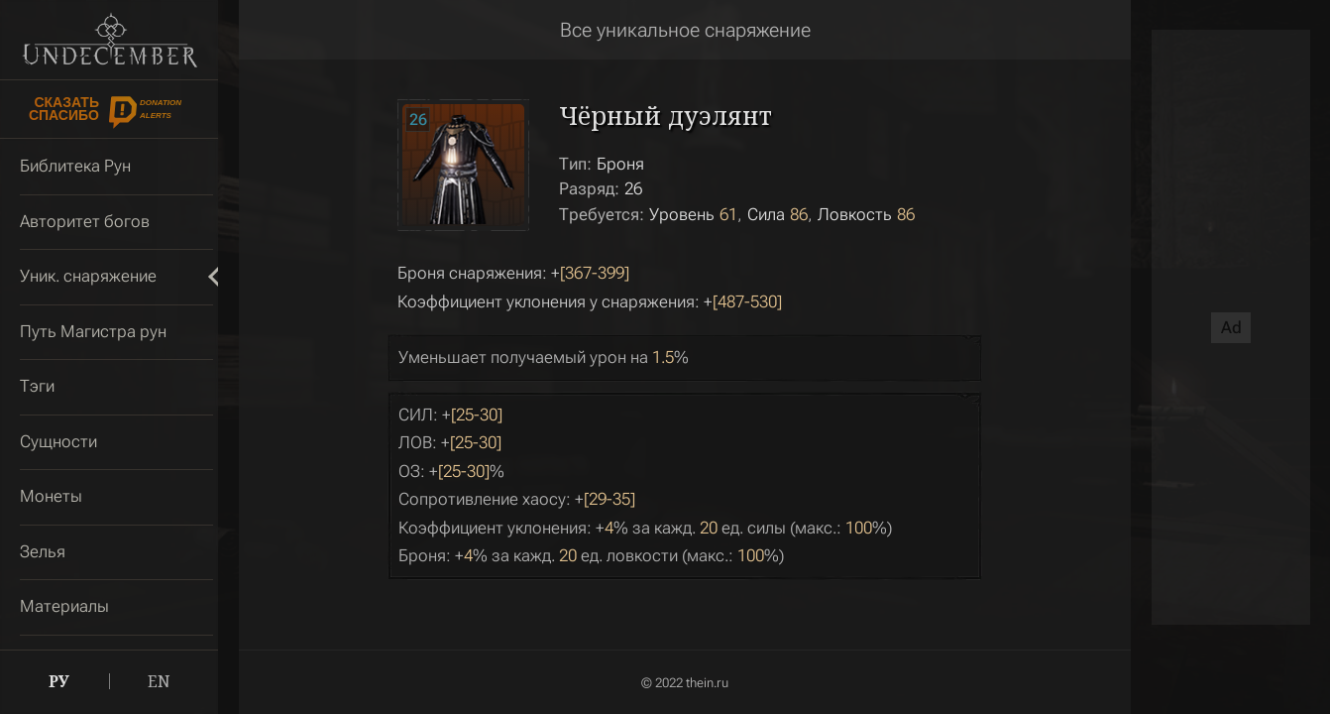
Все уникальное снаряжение (685, 30)
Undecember (109, 39)
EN (159, 681)
